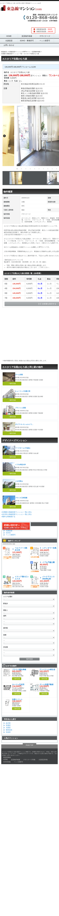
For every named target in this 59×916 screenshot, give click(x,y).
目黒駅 (32, 88)
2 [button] (21, 169)
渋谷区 (8, 732)
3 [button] (26, 169)
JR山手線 (24, 91)
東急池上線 (25, 98)
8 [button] (48, 169)
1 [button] (17, 169)
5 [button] (34, 169)
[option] (28, 178)
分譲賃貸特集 (43, 760)
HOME (9, 36)
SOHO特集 (7, 762)
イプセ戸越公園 (48, 562)
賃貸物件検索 (27, 36)
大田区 (8, 728)
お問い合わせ (9, 45)
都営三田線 (25, 96)
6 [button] (39, 169)
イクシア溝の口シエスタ (22, 578)
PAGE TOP (29, 745)
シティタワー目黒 (49, 548)
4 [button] (30, 169)
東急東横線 (7, 757)
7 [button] (43, 169)
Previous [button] (4, 136)
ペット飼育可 (45, 41)
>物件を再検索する (8, 517)
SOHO (8, 533)
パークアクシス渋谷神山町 (48, 578)
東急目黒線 (25, 88)
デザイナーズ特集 (29, 760)
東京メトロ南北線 (28, 93)
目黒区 (8, 725)
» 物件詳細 (16, 678)
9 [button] (52, 169)
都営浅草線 (25, 101)
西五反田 (35, 84)
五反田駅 (31, 91)
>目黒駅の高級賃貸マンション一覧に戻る (16, 512)
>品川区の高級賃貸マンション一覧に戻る (16, 514)
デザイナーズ (45, 36)
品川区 (29, 84)
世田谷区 (9, 730)
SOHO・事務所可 (27, 41)
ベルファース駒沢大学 (21, 549)
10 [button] (56, 169)
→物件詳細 (12, 383)
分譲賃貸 (8, 41)
